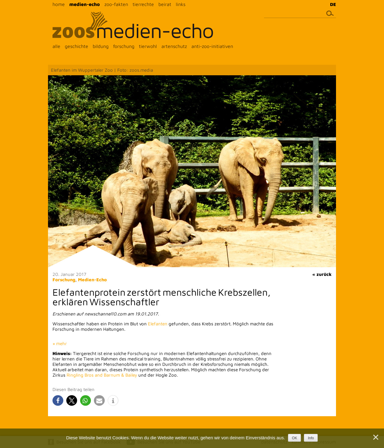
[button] (57, 400)
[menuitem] (331, 4)
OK (294, 438)
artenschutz (174, 46)
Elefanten (157, 323)
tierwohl (148, 46)
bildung (101, 46)
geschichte (76, 46)
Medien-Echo (92, 279)
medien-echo (84, 4)
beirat (164, 4)
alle (56, 46)
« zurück (322, 274)
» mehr (59, 343)
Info (311, 438)
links (180, 4)
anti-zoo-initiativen (212, 46)
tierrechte (143, 4)
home (58, 4)
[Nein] (375, 437)
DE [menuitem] (333, 4)
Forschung (63, 279)
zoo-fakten (116, 4)
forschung (123, 46)
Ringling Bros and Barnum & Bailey (102, 375)
